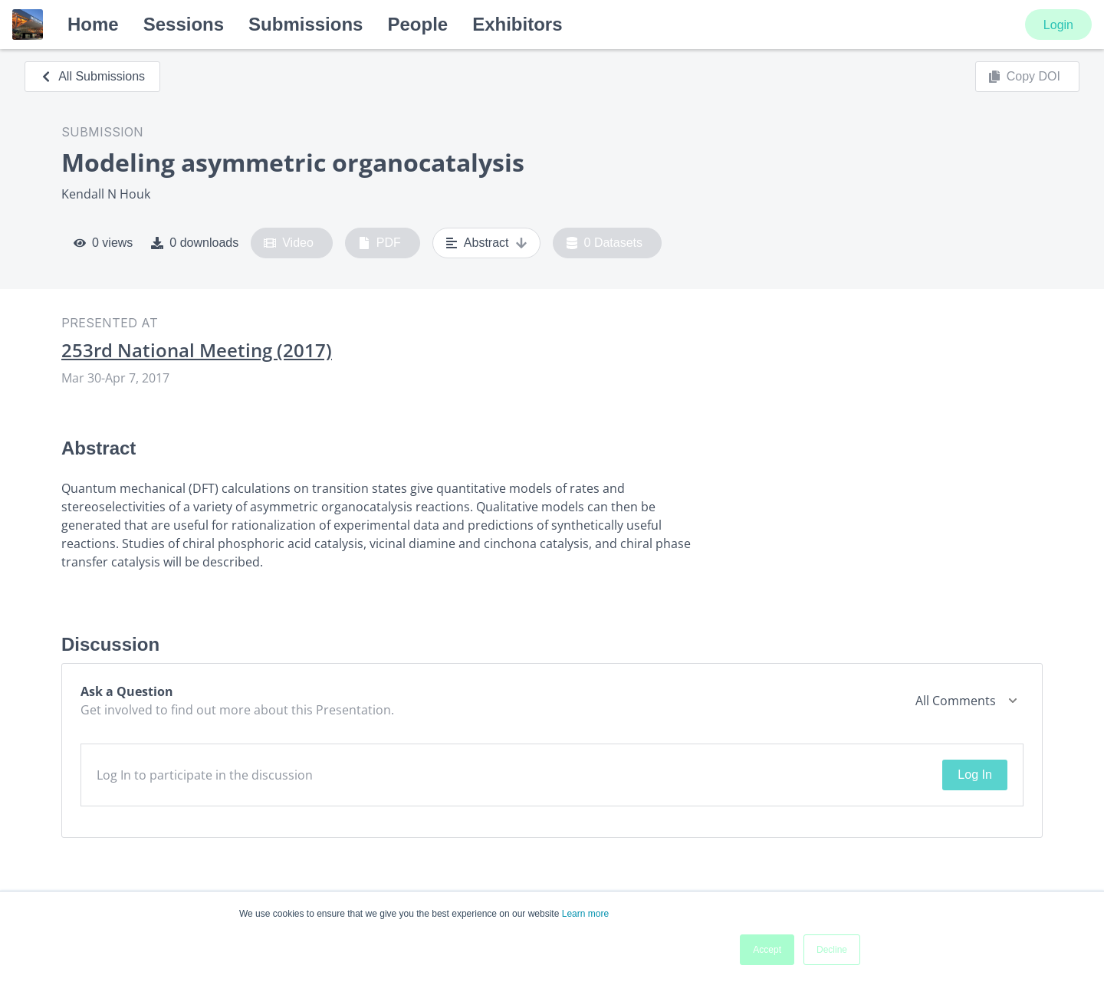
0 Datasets (604, 243)
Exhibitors (517, 24)
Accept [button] (767, 949)
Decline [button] (831, 949)
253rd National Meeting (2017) (196, 350)
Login (1058, 24)
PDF (379, 243)
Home (93, 24)
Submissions (305, 24)
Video (289, 243)
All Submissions (92, 76)
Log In (974, 774)
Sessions (183, 24)
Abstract (486, 243)
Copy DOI (1024, 76)
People (417, 24)
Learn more (585, 913)
